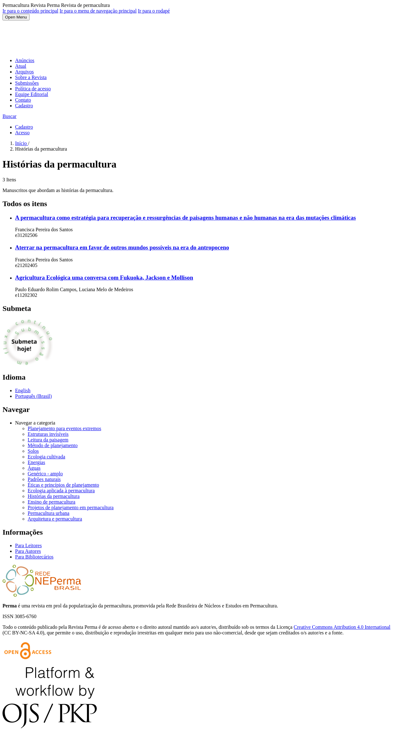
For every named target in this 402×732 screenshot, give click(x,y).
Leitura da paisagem (48, 439)
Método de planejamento (53, 445)
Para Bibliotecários (34, 556)
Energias (36, 462)
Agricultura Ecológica (104, 277)
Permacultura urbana (48, 513)
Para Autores (28, 551)
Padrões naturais (44, 479)
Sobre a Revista (30, 77)
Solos (33, 451)
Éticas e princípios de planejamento (63, 485)
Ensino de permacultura (51, 502)
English (22, 390)
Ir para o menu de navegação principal (98, 10)
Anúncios (24, 60)
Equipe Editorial (31, 94)
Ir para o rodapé (154, 10)
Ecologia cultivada (46, 456)
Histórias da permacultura (53, 496)
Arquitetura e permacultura (55, 518)
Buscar (9, 116)
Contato (23, 100)
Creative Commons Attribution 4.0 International (342, 627)
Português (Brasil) (33, 396)
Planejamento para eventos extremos (64, 428)
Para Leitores (28, 545)
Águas (34, 468)
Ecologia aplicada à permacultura (61, 490)
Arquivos (24, 71)
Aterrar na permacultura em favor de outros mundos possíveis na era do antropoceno (122, 247)
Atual (20, 66)
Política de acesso (33, 88)
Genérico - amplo (45, 473)
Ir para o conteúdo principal (30, 10)
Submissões (27, 83)
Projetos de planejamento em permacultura (71, 507)
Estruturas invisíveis (48, 434)
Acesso (22, 132)
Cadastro (24, 105)
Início (21, 143)
